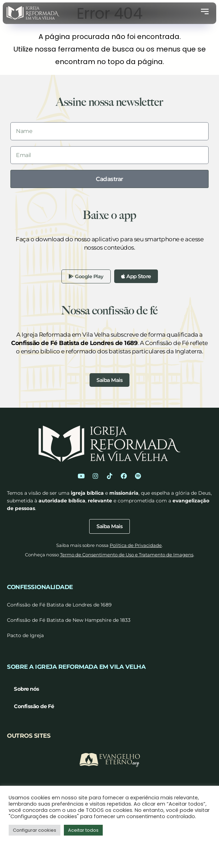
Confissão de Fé (34, 706)
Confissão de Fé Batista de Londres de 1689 (59, 605)
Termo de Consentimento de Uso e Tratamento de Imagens (126, 554)
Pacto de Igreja (25, 635)
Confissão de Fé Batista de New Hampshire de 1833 (68, 620)
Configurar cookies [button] (34, 830)
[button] (204, 13)
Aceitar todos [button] (83, 830)
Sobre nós (26, 689)
